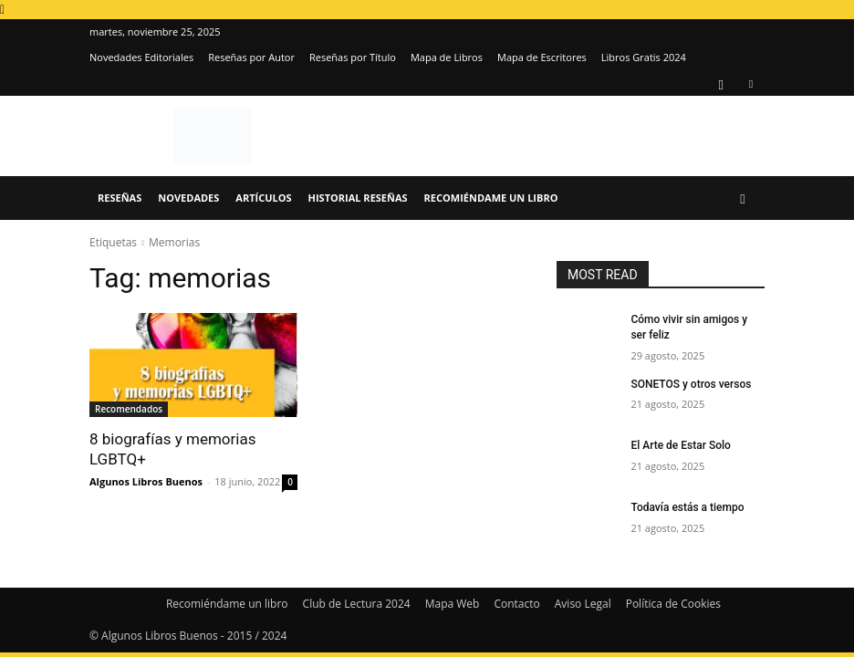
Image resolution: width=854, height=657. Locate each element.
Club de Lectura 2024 (357, 603)
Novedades (188, 197)
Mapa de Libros (447, 57)
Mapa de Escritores (542, 57)
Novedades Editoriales (141, 57)
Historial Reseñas (358, 197)
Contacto (516, 603)
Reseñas (119, 197)
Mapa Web (452, 603)
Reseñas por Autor (251, 57)
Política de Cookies (673, 603)
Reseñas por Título (352, 57)
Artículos (263, 197)
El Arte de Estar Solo (680, 445)
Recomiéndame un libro (491, 197)
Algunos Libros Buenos (146, 481)
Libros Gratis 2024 (643, 57)
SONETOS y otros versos (690, 384)
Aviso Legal (583, 603)
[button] (743, 198)
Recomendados (128, 408)
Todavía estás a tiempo (687, 507)
